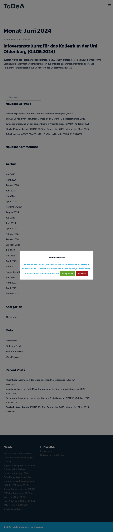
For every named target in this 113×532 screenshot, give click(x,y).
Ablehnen (82, 273)
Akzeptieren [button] (67, 273)
